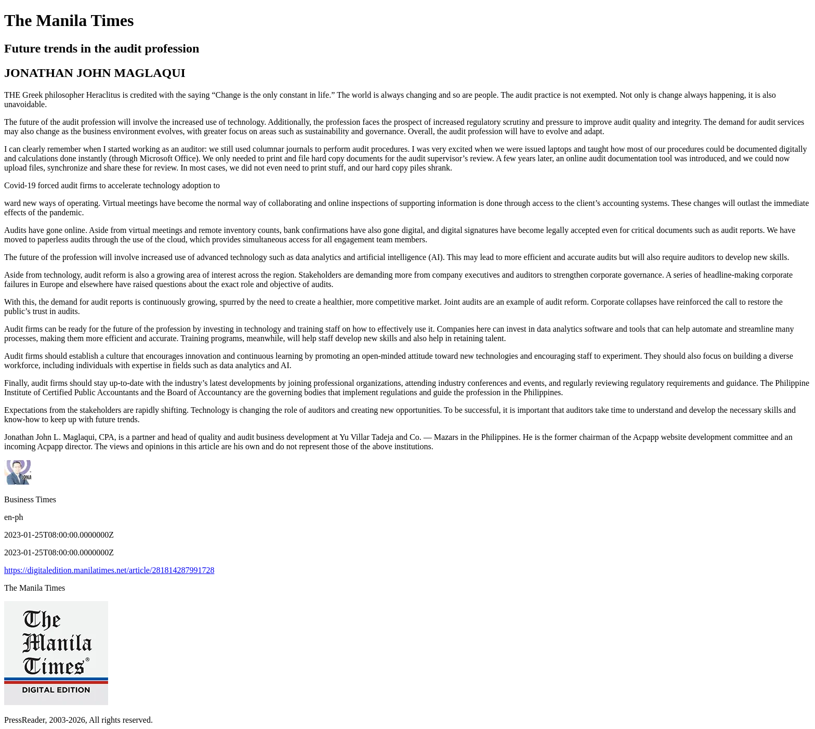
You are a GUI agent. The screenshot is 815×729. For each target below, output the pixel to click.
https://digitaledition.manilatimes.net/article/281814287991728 (109, 570)
